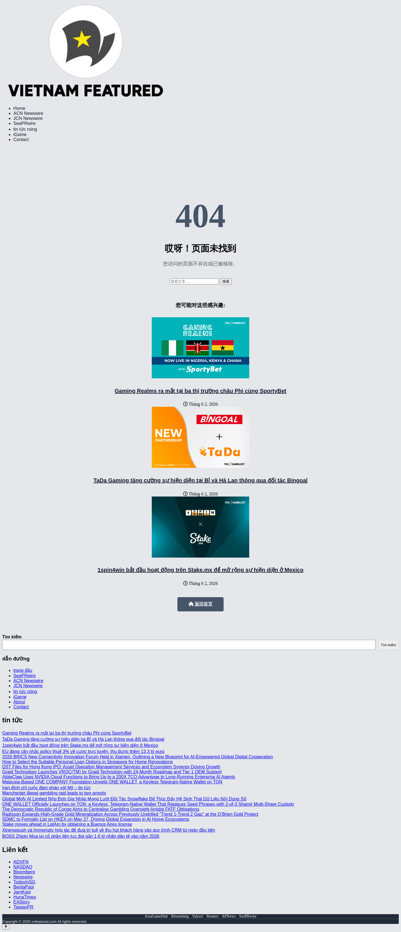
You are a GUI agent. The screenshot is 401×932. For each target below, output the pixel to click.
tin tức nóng (25, 129)
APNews (229, 916)
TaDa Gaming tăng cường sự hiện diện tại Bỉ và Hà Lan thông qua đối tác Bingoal (201, 480)
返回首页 (200, 604)
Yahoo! (197, 916)
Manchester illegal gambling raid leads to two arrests (54, 793)
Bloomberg (24, 872)
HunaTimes (24, 897)
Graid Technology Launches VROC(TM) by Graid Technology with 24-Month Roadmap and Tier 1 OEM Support (112, 771)
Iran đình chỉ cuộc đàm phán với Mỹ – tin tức (46, 787)
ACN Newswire (28, 113)
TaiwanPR (23, 907)
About (19, 701)
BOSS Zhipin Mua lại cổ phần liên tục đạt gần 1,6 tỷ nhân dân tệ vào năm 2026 (80, 836)
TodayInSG (24, 882)
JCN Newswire (28, 118)
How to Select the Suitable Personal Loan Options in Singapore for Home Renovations (87, 761)
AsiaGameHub (156, 916)
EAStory (21, 902)
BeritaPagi (23, 887)
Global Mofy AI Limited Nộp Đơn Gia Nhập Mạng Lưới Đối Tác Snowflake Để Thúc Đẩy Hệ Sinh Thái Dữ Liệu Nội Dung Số (124, 799)
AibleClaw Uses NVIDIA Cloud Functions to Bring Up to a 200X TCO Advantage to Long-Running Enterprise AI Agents (118, 776)
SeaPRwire (24, 123)
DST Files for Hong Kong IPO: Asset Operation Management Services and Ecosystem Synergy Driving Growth (111, 766)
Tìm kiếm (11, 637)
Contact (21, 139)
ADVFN (20, 862)
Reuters (213, 916)
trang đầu (22, 670)
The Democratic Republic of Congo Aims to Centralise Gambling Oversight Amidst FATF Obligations (100, 809)
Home (19, 108)
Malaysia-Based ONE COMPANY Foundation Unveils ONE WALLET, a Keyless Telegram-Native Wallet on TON (112, 782)
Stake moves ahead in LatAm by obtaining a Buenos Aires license (67, 824)
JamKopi (22, 892)
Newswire (23, 877)
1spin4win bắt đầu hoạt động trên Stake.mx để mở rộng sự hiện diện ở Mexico (200, 570)
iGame (19, 134)
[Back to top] (5, 927)
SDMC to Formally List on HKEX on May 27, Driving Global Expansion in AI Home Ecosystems (95, 819)
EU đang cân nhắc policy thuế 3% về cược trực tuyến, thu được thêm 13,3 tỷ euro (83, 751)
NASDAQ (22, 867)
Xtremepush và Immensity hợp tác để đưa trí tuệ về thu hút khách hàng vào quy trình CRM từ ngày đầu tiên (108, 830)
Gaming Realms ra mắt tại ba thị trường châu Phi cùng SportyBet (201, 391)
